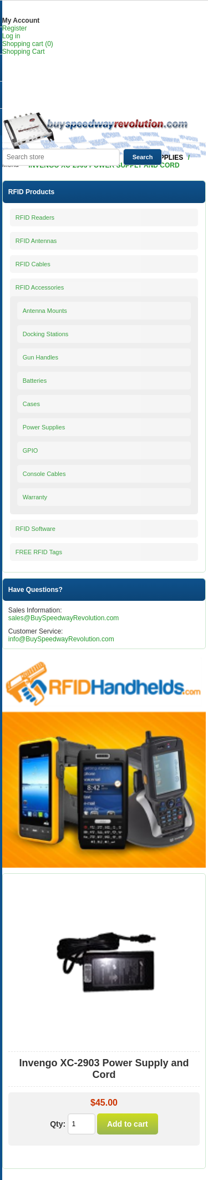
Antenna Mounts (45, 310)
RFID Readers (35, 217)
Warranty (35, 497)
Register (14, 28)
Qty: (57, 1124)
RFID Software (35, 528)
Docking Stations (46, 334)
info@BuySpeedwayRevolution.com (61, 639)
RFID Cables (33, 264)
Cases (31, 404)
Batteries (35, 380)
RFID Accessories (40, 287)
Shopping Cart (23, 51)
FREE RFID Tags (39, 552)
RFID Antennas (36, 240)
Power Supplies (44, 427)
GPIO (30, 450)
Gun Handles (40, 357)
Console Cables (44, 473)
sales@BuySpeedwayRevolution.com (63, 618)
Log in (11, 36)
